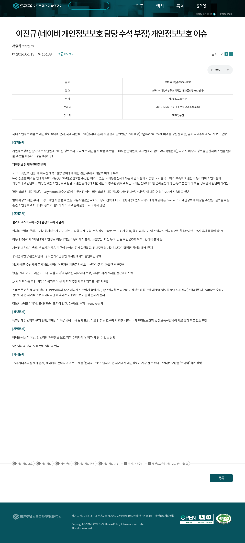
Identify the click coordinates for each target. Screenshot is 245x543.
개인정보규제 (87, 463)
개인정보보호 (25, 463)
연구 (140, 6)
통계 (180, 6)
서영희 (16, 45)
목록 (221, 478)
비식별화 (65, 463)
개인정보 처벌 (111, 463)
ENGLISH (226, 14)
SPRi (201, 6)
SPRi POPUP (206, 14)
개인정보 (46, 463)
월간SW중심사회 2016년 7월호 (170, 463)
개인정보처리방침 (164, 516)
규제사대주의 (135, 463)
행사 (160, 6)
